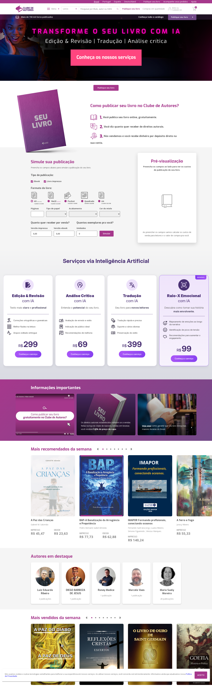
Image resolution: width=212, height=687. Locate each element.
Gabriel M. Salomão (39, 524)
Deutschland (130, 1)
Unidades (81, 228)
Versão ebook (60, 228)
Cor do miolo (106, 208)
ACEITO (200, 675)
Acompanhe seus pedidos (175, 1)
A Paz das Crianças (42, 520)
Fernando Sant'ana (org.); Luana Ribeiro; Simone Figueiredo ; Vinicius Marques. (146, 530)
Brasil (96, 1)
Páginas (35, 208)
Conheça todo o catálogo (150, 17)
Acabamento (75, 208)
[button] (97, 449)
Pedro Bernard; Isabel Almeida (93, 528)
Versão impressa (39, 228)
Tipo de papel (53, 208)
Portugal (106, 1)
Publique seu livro (151, 1)
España (117, 1)
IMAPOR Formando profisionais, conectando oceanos (147, 522)
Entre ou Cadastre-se (177, 9)
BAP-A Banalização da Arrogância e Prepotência (99, 522)
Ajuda (193, 1)
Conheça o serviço (28, 354)
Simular (106, 233)
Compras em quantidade (154, 8)
